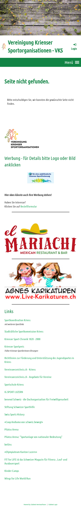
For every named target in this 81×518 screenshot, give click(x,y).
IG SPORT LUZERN (13, 391)
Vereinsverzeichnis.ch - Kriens (20, 369)
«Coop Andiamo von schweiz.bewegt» (23, 422)
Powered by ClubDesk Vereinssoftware (35, 504)
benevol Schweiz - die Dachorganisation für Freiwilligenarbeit (36, 399)
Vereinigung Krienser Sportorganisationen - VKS (35, 46)
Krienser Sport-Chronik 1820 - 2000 (22, 339)
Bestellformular (28, 206)
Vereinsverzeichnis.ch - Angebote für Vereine (27, 376)
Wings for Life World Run (17, 478)
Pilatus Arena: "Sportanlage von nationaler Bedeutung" (33, 436)
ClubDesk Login (52, 504)
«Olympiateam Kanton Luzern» (20, 451)
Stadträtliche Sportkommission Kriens (23, 331)
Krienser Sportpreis (14, 346)
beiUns (8, 444)
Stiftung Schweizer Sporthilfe (19, 407)
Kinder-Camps (11, 470)
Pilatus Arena (11, 429)
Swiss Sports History (14, 414)
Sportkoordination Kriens (17, 320)
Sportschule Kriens (14, 384)
